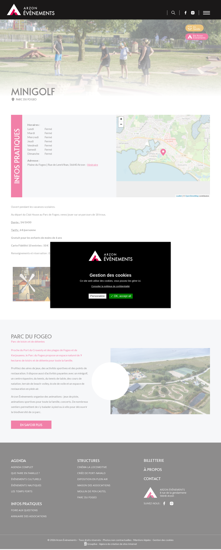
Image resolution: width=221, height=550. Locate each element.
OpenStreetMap (192, 196)
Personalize (97, 296)
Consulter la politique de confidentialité (110, 286)
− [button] (121, 124)
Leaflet (179, 196)
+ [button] (121, 119)
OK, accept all (121, 296)
